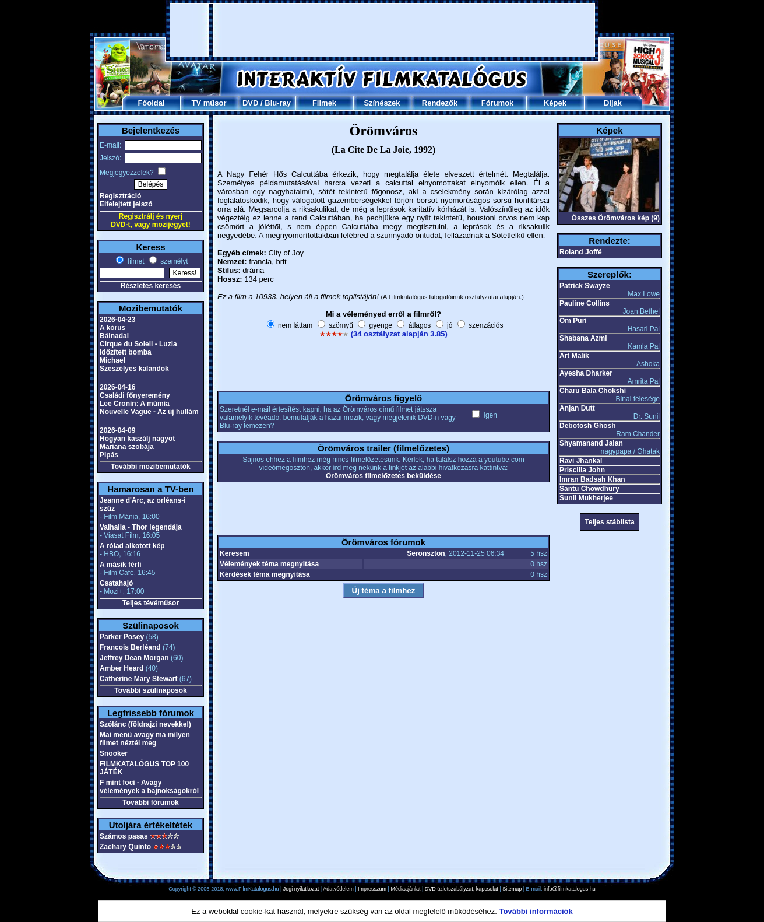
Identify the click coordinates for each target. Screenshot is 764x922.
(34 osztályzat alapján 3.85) (399, 333)
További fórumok (150, 802)
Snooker (114, 753)
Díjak (613, 103)
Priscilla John (582, 470)
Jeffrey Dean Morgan (134, 658)
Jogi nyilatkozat (301, 889)
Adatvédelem (338, 889)
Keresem (234, 553)
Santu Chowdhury (589, 489)
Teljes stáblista (609, 522)
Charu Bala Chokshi (592, 391)
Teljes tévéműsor (150, 603)
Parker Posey (122, 637)
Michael (112, 360)
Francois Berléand (130, 647)
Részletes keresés (151, 286)
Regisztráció (120, 196)
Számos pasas (124, 836)
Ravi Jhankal (580, 461)
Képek (555, 103)
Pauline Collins (584, 303)
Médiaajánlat (405, 889)
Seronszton (426, 553)
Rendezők (439, 103)
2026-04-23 (117, 319)
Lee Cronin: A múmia (135, 403)
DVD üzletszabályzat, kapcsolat (461, 889)
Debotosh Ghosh (587, 426)
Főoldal (151, 103)
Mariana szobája (127, 447)
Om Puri (573, 321)
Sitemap (512, 889)
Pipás (109, 455)
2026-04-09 (117, 430)
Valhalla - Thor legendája (141, 527)
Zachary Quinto (125, 847)
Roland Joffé (580, 252)
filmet (134, 261)
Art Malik (574, 356)
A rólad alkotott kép (132, 546)
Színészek (382, 103)
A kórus (112, 328)
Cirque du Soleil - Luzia (138, 344)
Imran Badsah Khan (592, 479)
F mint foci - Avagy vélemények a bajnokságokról (149, 787)
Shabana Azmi (583, 338)
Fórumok (497, 103)
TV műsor (209, 103)
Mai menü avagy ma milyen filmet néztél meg (145, 739)
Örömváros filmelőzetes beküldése (383, 476)
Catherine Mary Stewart (138, 679)
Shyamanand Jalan (591, 443)
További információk (536, 911)
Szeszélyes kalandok (134, 368)
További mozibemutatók (150, 466)
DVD (250, 103)
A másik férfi (121, 564)
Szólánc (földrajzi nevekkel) (145, 724)
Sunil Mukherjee (586, 498)
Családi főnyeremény (135, 395)
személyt (173, 261)
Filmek (324, 103)
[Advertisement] (382, 30)
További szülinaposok (150, 690)
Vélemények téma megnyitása (269, 564)
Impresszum (372, 889)
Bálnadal (114, 336)
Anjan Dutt (577, 408)
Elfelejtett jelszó (126, 204)
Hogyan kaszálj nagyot (137, 438)
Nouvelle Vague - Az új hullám (149, 412)
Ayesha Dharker (585, 373)
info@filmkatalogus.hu (570, 889)
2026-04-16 (117, 387)
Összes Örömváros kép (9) (616, 218)
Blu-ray (278, 103)
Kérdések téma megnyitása (265, 574)
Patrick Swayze (584, 286)
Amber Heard (121, 668)
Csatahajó (116, 583)
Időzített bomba (126, 352)
